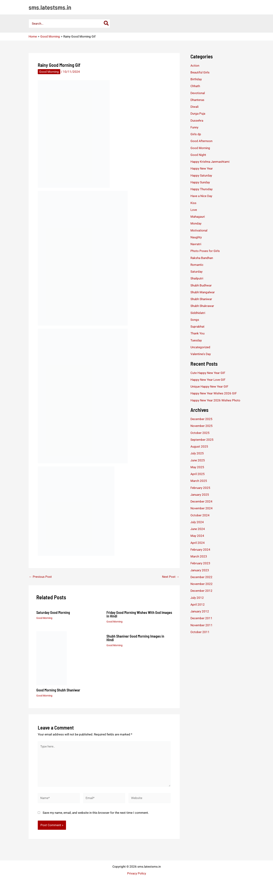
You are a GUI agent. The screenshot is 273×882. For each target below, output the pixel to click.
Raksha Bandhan (201, 258)
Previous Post (40, 576)
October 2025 (200, 433)
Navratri (195, 244)
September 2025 (201, 439)
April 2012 (197, 604)
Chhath (195, 86)
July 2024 (197, 522)
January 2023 (199, 570)
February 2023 (200, 563)
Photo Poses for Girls (205, 251)
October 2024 (200, 515)
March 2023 (198, 556)
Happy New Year (201, 168)
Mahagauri (197, 216)
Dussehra (196, 120)
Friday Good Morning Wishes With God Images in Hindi (139, 614)
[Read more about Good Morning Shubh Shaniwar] (51, 658)
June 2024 (197, 529)
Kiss (193, 203)
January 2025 (199, 494)
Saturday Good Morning (53, 612)
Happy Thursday (201, 189)
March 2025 (198, 481)
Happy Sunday (200, 182)
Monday (195, 223)
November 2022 (201, 584)
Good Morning (49, 71)
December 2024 (201, 501)
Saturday (196, 271)
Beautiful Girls (200, 72)
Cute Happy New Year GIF (207, 373)
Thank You (197, 333)
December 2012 (201, 590)
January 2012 (199, 611)
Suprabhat (197, 326)
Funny (194, 127)
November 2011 (201, 625)
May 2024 (197, 536)
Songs (194, 319)
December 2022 (201, 577)
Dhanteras (197, 100)
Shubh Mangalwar (202, 292)
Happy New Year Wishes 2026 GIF (213, 393)
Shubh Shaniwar (201, 299)
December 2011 (201, 618)
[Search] (106, 23)
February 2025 (200, 488)
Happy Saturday (201, 175)
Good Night (198, 155)
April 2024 (197, 543)
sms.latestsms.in (50, 7)
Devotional (197, 93)
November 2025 (201, 426)
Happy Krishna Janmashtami (209, 161)
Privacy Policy (136, 873)
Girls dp (195, 134)
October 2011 (200, 632)
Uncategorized (200, 347)
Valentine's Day (200, 354)
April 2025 (197, 474)
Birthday (196, 79)
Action (194, 65)
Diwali (194, 106)
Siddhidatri (197, 313)
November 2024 (201, 508)
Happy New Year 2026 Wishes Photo (215, 400)
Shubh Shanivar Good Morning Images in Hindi (135, 638)
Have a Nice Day (201, 196)
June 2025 (197, 460)
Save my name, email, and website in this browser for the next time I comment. (96, 812)
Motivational (198, 230)
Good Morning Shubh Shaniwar (58, 690)
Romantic (196, 265)
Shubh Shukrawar (202, 306)
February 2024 (200, 549)
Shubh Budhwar (201, 285)
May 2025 (197, 467)
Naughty (196, 237)
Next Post (170, 576)
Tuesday (196, 340)
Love (193, 210)
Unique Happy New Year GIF (209, 386)
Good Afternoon (201, 141)
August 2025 (199, 446)
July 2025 (197, 453)
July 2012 (197, 597)
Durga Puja (197, 113)
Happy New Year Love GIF (207, 379)
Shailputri (196, 278)
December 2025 (201, 419)
